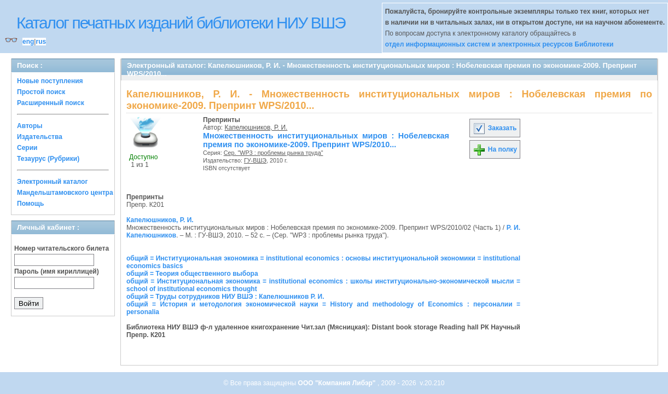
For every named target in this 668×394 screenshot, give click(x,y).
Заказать (494, 128)
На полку (495, 149)
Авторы (30, 126)
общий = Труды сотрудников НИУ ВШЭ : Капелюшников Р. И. (225, 296)
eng (28, 41)
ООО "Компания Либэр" (337, 383)
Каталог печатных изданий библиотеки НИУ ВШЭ (180, 23)
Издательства (39, 137)
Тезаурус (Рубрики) (48, 159)
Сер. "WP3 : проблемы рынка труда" (273, 152)
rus (41, 41)
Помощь (30, 203)
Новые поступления (50, 81)
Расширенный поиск (50, 103)
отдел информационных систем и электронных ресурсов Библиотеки (499, 44)
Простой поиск (41, 92)
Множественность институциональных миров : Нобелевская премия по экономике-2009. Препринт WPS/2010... (326, 140)
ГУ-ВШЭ (255, 160)
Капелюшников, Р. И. (256, 127)
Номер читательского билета (61, 248)
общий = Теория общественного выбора (192, 273)
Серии (27, 148)
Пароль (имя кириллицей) (56, 271)
